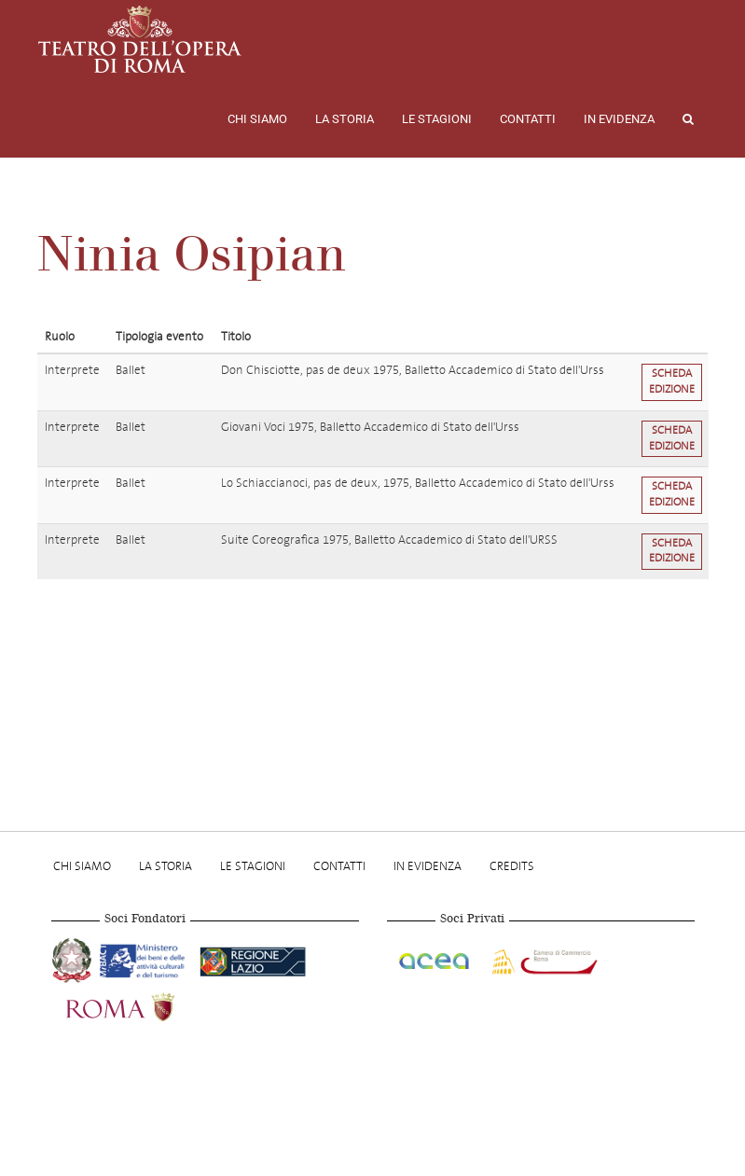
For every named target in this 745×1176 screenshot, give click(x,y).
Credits (512, 866)
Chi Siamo (257, 119)
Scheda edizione (672, 381)
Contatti (528, 119)
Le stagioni (437, 119)
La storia (344, 119)
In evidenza (619, 119)
